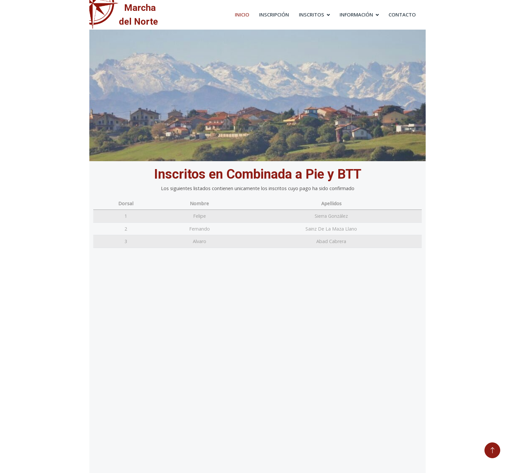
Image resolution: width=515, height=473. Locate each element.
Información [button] (356, 14)
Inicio (242, 14)
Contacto (402, 14)
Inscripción (274, 14)
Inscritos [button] (311, 14)
